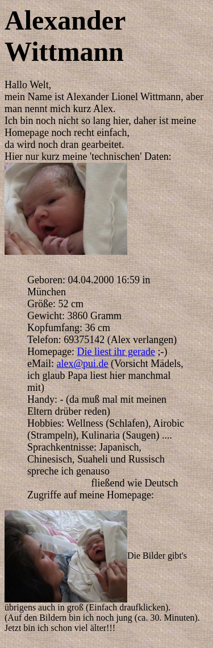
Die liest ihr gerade (115, 351)
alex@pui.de (82, 363)
